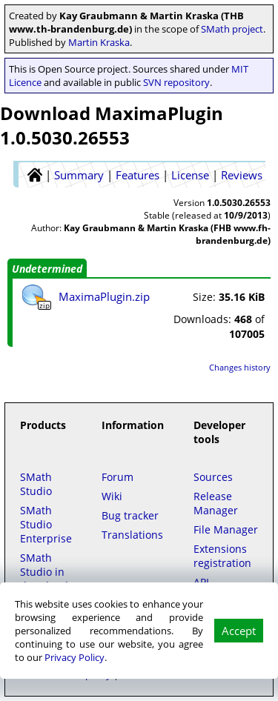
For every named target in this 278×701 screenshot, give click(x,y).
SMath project (232, 29)
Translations (132, 535)
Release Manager (215, 503)
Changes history (240, 367)
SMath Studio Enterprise (46, 524)
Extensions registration (222, 556)
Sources (213, 477)
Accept (239, 630)
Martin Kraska (99, 42)
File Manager (225, 529)
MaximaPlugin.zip (104, 296)
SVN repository (176, 82)
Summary (79, 174)
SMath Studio (36, 484)
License (190, 174)
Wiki (112, 496)
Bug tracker (130, 515)
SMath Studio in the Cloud (44, 572)
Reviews (241, 174)
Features (137, 174)
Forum (117, 477)
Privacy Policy (74, 657)
